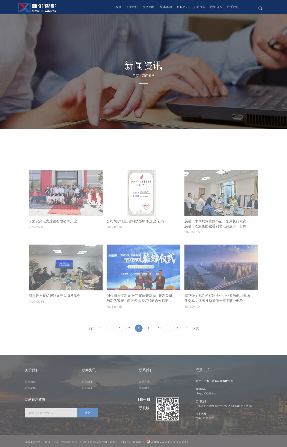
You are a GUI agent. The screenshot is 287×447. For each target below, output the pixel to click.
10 (157, 329)
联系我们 (233, 7)
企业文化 (30, 389)
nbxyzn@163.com (206, 394)
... (110, 329)
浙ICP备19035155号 (133, 443)
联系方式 (144, 383)
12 (177, 329)
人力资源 (199, 7)
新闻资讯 (182, 7)
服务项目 (149, 7)
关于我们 (132, 7)
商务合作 (216, 7)
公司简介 (30, 383)
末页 (196, 329)
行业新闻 (87, 389)
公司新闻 (87, 383)
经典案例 (166, 7)
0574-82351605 (205, 419)
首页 (118, 7)
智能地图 (144, 389)
